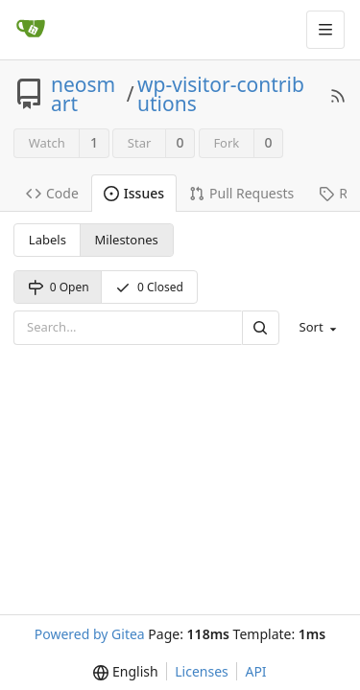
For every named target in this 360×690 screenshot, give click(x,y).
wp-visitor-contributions (220, 94)
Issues (134, 193)
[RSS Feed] (338, 94)
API (255, 671)
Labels (47, 239)
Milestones (126, 239)
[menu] (316, 327)
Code (52, 193)
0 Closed (149, 287)
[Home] (30, 29)
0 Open (58, 287)
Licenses (201, 671)
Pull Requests (241, 193)
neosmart (83, 94)
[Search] (260, 327)
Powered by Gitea (90, 634)
